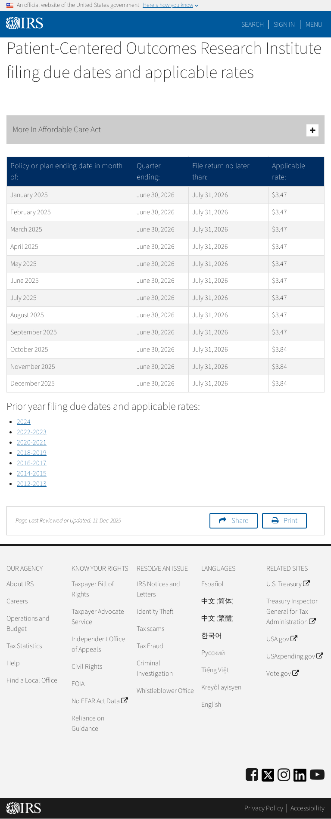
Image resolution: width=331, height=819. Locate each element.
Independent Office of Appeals (98, 644)
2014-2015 (32, 473)
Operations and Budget (28, 624)
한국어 (211, 635)
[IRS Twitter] (268, 777)
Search (252, 24)
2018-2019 (32, 452)
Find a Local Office (31, 680)
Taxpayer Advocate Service (98, 617)
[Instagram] (284, 775)
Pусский (213, 653)
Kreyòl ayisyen (221, 687)
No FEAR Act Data (100, 701)
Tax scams (150, 629)
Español (212, 584)
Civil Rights (87, 666)
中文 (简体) (217, 601)
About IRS (20, 584)
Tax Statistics (24, 646)
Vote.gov (282, 673)
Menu (314, 24)
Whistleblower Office (165, 690)
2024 (24, 421)
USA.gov (281, 639)
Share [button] (239, 521)
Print (290, 521)
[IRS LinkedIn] (300, 777)
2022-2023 (32, 432)
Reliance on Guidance (88, 723)
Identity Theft (155, 611)
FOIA (78, 684)
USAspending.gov (294, 656)
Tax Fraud (150, 646)
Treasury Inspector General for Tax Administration (292, 611)
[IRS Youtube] (317, 775)
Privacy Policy (263, 808)
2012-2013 (32, 483)
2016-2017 (32, 463)
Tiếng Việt (215, 670)
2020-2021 (32, 442)
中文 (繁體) (217, 618)
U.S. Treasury (287, 584)
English (211, 704)
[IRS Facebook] (252, 775)
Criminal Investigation (155, 668)
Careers (17, 601)
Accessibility (307, 808)
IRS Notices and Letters (158, 589)
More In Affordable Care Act (165, 130)
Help (13, 663)
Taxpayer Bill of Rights (93, 589)
